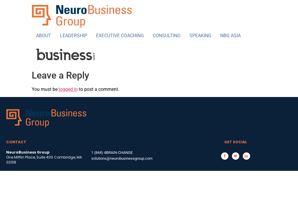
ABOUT (43, 35)
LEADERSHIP (73, 35)
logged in (68, 89)
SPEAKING (200, 35)
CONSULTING (167, 35)
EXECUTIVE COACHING (120, 35)
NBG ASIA (230, 35)
